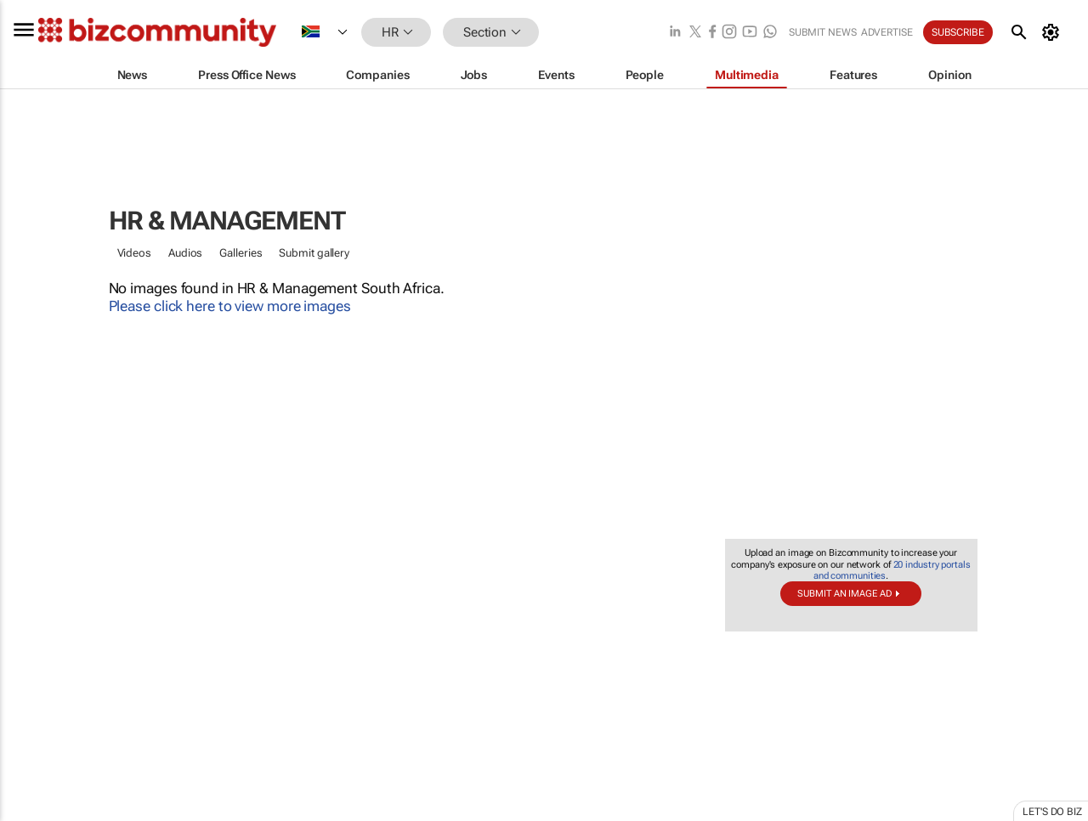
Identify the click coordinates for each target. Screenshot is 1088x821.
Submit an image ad (844, 593)
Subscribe (958, 32)
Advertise (887, 32)
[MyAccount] (1053, 32)
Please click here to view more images (230, 305)
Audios (185, 252)
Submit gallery (314, 252)
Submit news (823, 32)
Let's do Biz (1052, 812)
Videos (134, 252)
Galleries (240, 252)
